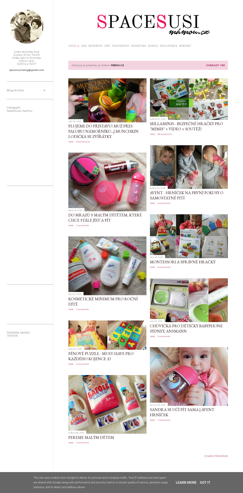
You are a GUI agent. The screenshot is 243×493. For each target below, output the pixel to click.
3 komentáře (164, 336)
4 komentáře (82, 225)
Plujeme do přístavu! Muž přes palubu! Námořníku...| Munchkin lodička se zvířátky (103, 131)
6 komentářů (164, 203)
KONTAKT (185, 45)
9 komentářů (82, 442)
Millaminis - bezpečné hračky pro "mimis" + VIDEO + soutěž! (186, 126)
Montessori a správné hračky (182, 261)
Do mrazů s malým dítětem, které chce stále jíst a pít (105, 217)
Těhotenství (120, 45)
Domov (153, 45)
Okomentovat (83, 141)
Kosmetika (138, 45)
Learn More (186, 483)
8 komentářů (164, 267)
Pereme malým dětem (91, 437)
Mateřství (95, 45)
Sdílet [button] (71, 141)
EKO (84, 45)
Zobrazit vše (215, 65)
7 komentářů (164, 420)
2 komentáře (82, 309)
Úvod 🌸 (73, 45)
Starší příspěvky (216, 456)
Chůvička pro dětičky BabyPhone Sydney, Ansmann (186, 328)
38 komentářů (165, 134)
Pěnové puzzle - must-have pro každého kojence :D (100, 356)
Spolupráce (168, 45)
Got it (205, 483)
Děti (107, 45)
